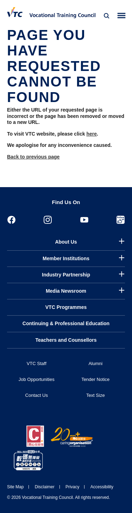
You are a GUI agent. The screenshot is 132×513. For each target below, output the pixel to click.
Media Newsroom (66, 291)
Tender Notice (95, 379)
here (91, 134)
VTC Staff (36, 363)
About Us (66, 242)
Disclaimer (45, 486)
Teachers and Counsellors (65, 340)
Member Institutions (66, 258)
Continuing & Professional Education (66, 323)
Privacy (72, 486)
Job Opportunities (37, 379)
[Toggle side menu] (122, 15)
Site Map (15, 486)
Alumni (95, 363)
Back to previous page (33, 157)
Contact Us (36, 395)
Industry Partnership (66, 275)
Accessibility (101, 486)
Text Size (95, 395)
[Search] (106, 16)
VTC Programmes (66, 307)
